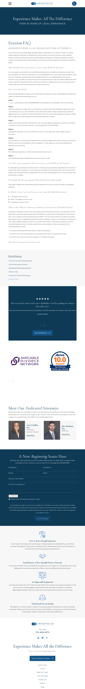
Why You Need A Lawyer (42, 658)
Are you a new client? (16, 479)
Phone (10, 473)
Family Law (43, 679)
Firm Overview (42, 676)
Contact (11, 103)
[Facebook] (47, 638)
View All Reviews (42, 333)
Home (42, 668)
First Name (12, 467)
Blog (42, 687)
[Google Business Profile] (42, 638)
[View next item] (44, 326)
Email (45, 473)
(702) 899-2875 (34, 103)
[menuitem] (42, 261)
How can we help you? (16, 484)
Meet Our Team (42, 672)
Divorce (42, 683)
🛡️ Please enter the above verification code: (24, 499)
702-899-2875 (42, 632)
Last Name (47, 467)
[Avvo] (38, 638)
